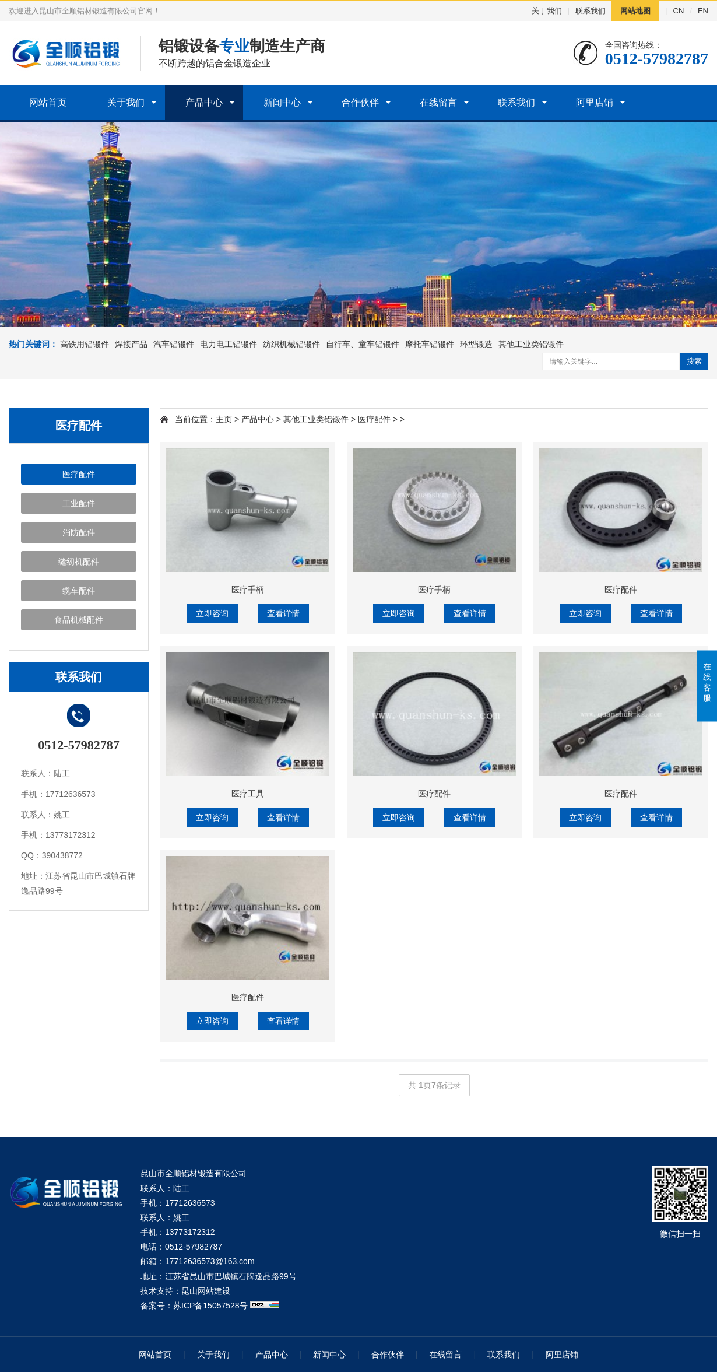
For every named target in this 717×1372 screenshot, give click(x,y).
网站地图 (635, 10)
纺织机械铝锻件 (291, 344)
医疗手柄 (247, 589)
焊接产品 (131, 344)
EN (703, 10)
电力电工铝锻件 (228, 344)
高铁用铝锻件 (84, 344)
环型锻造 (476, 344)
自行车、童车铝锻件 (362, 344)
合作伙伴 (360, 102)
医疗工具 (247, 793)
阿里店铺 (594, 102)
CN (678, 10)
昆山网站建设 (205, 1291)
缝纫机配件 (78, 561)
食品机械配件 (78, 619)
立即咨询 (212, 613)
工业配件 (78, 503)
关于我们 (547, 10)
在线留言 (438, 102)
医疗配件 (78, 474)
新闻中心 (282, 102)
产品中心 (204, 102)
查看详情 (283, 613)
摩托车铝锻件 (429, 344)
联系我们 (590, 10)
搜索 (694, 361)
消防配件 (78, 532)
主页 (224, 419)
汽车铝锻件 (173, 344)
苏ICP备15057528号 (210, 1305)
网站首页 (47, 102)
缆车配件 (78, 590)
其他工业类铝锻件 (531, 344)
